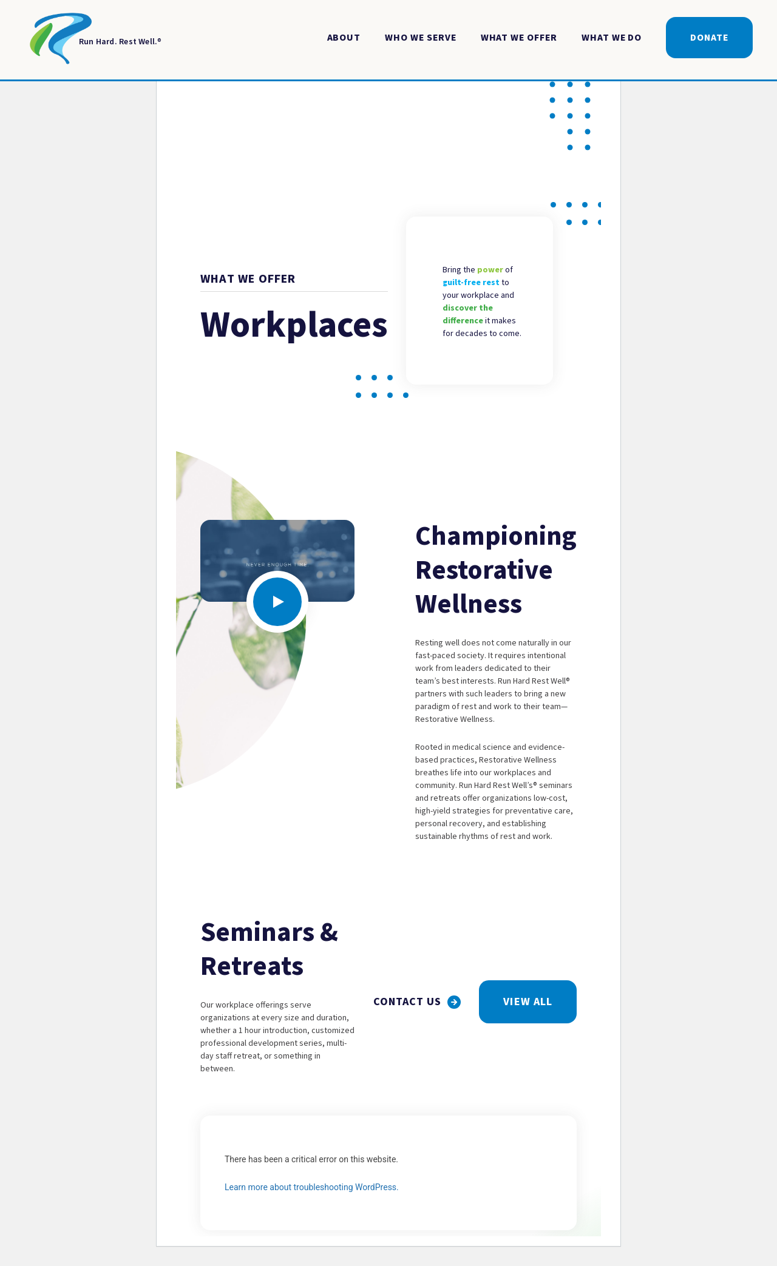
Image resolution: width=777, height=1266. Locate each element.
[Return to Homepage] (92, 41)
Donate (709, 37)
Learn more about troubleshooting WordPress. (312, 1187)
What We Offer (519, 37)
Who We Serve (420, 37)
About (344, 37)
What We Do (612, 37)
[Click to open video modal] (277, 602)
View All (527, 1001)
